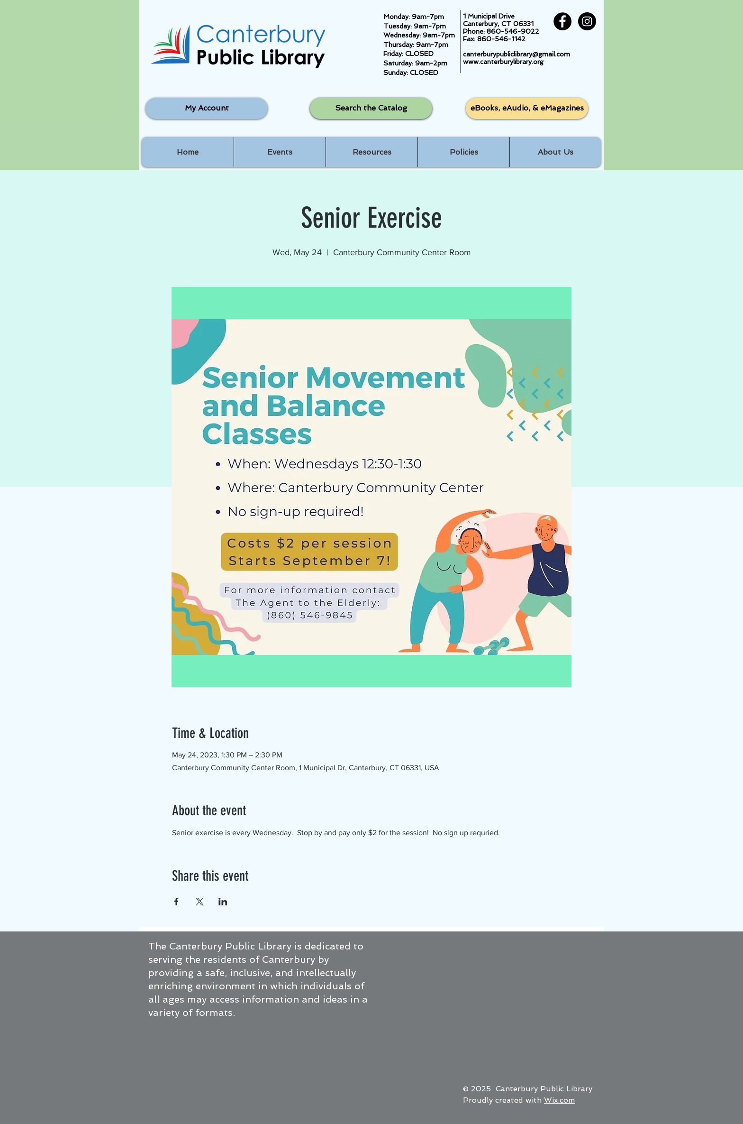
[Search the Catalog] (371, 108)
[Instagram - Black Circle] (587, 21)
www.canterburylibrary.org (503, 61)
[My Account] (206, 108)
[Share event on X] (199, 901)
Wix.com (559, 1100)
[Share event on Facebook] (176, 901)
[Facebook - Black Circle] (562, 21)
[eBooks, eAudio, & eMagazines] (527, 108)
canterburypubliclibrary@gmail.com (516, 54)
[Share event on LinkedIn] (222, 901)
